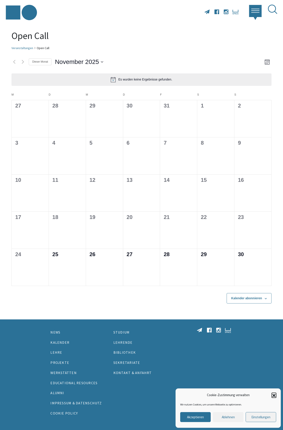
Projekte (59, 362)
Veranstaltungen (22, 48)
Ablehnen (228, 417)
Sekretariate (126, 362)
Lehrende (123, 342)
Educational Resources (74, 383)
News (55, 332)
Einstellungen (260, 417)
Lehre (56, 352)
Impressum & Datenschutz (76, 403)
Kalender (59, 342)
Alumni (57, 393)
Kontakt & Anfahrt (132, 372)
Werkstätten (63, 372)
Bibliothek (124, 352)
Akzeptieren (195, 417)
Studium (121, 332)
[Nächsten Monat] (22, 62)
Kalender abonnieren (246, 298)
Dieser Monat (40, 61)
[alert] (141, 79)
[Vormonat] (14, 62)
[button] (274, 395)
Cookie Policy (64, 413)
